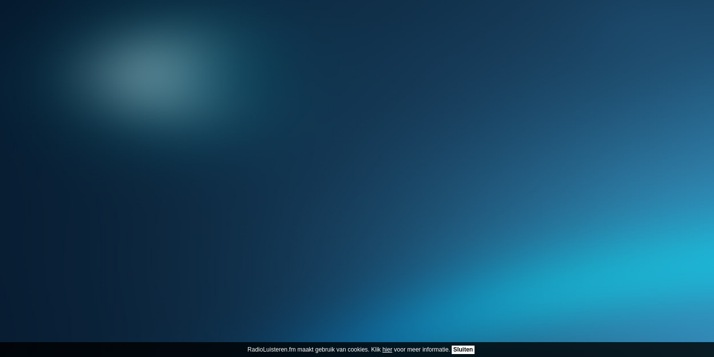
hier (387, 349)
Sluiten (463, 349)
